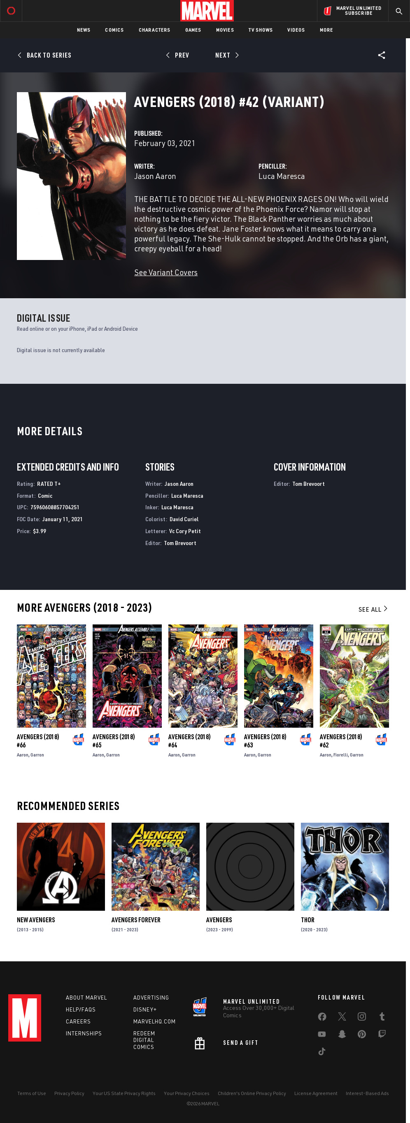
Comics (114, 30)
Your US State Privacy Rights (124, 1093)
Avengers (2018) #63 (265, 741)
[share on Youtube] (322, 1036)
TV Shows (261, 30)
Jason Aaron (155, 176)
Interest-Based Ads (367, 1093)
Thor (307, 920)
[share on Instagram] (362, 1018)
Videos (296, 30)
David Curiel (184, 518)
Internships (84, 1033)
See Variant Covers (166, 272)
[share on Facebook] (322, 1018)
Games (193, 30)
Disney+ (145, 1009)
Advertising (151, 997)
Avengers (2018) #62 (341, 741)
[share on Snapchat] (342, 1036)
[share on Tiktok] (322, 1053)
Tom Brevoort (180, 542)
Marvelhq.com (154, 1021)
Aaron (22, 755)
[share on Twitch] (382, 1036)
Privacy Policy (69, 1093)
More (326, 30)
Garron (37, 755)
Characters (154, 30)
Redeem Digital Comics (144, 1040)
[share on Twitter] (342, 1018)
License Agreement (316, 1093)
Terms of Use (31, 1093)
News (84, 30)
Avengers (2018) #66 (38, 741)
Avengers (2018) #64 (189, 741)
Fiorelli (340, 755)
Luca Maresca (282, 176)
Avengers (219, 920)
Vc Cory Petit (185, 530)
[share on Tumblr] (382, 1018)
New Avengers (36, 920)
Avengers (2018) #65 (114, 741)
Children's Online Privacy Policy (252, 1093)
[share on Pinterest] (362, 1036)
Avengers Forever (136, 920)
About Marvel (86, 997)
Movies (225, 30)
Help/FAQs (81, 1009)
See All (374, 609)
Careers (78, 1021)
